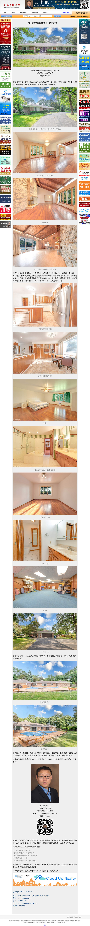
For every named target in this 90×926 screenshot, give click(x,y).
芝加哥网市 (35, 12)
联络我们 (79, 917)
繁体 (68, 13)
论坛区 (45, 12)
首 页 (4, 12)
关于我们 (74, 917)
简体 (64, 13)
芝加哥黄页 (23, 12)
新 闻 (13, 12)
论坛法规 (69, 917)
